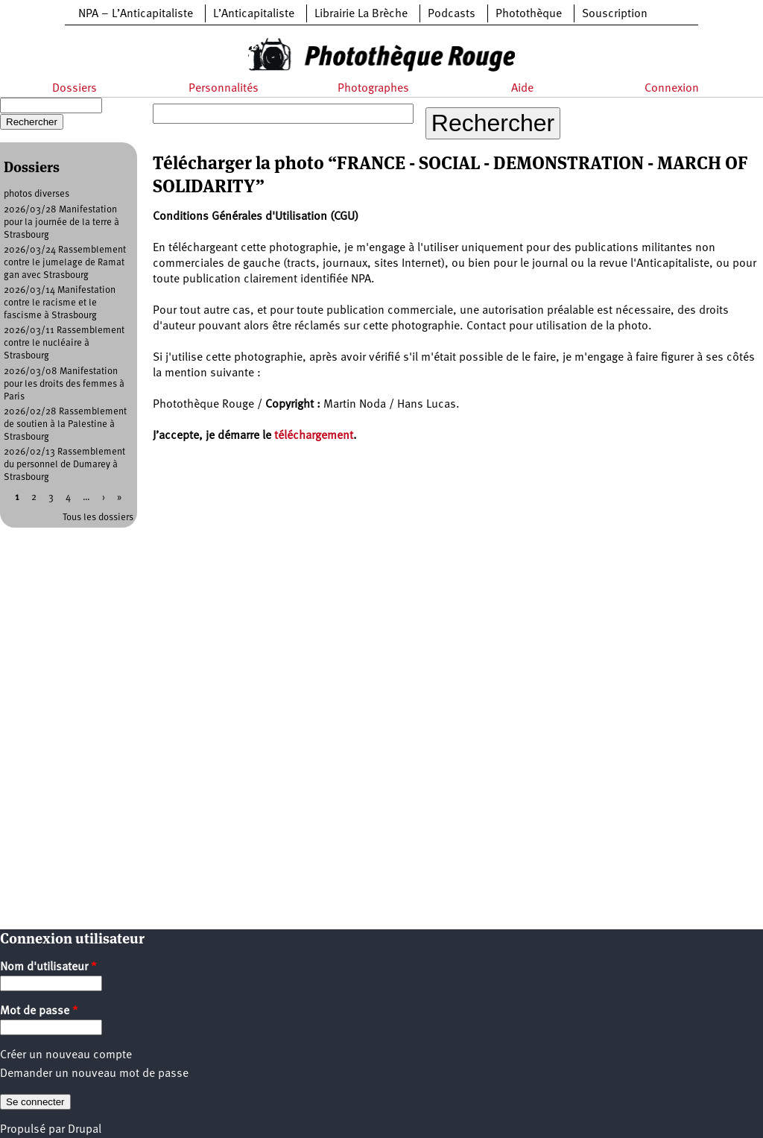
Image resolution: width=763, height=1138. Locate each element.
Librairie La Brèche (361, 14)
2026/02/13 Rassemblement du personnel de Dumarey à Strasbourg (64, 464)
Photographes (373, 89)
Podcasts (451, 14)
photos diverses (36, 194)
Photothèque (529, 14)
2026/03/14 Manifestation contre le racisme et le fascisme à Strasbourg (59, 302)
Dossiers (74, 89)
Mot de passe (39, 1011)
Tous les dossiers (98, 517)
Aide (522, 89)
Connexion (672, 89)
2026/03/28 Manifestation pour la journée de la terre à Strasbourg (61, 222)
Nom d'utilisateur (48, 967)
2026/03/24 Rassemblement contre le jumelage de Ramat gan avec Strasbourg (65, 262)
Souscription (615, 14)
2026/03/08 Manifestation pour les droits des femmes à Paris (64, 384)
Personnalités (224, 89)
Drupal (84, 1130)
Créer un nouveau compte (66, 1055)
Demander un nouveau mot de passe (94, 1074)
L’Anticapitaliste (253, 14)
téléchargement (313, 436)
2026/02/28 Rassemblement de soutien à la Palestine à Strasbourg (65, 424)
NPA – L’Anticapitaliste (135, 14)
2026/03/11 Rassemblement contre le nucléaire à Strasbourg (64, 343)
